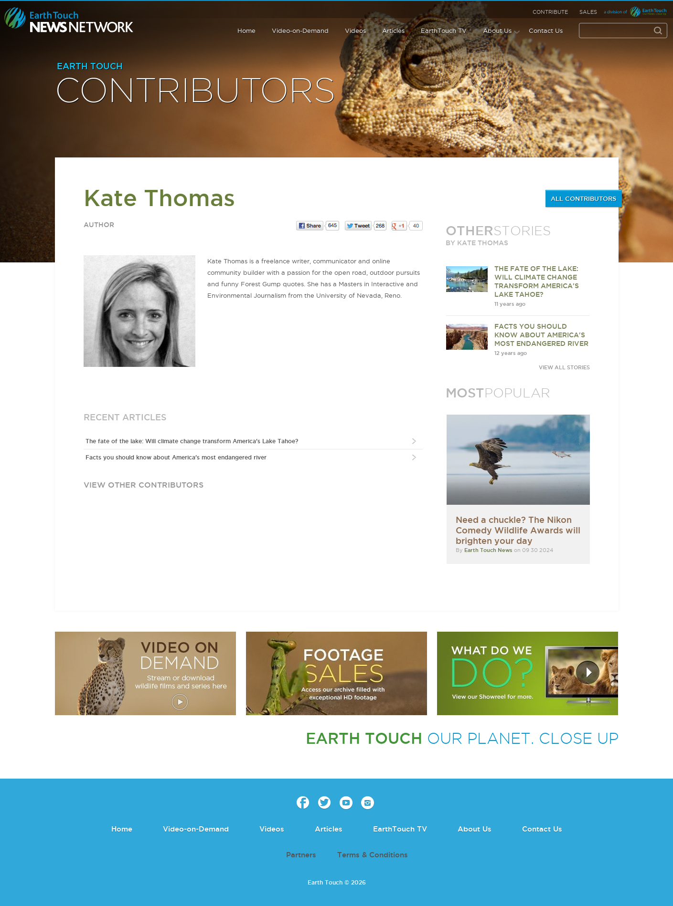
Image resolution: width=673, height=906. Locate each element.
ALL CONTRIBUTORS (583, 198)
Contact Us (546, 30)
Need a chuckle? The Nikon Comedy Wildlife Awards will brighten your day (518, 530)
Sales (588, 12)
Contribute (550, 12)
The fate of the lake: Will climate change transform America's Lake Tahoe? (191, 441)
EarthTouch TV (444, 30)
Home (246, 30)
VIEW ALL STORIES (564, 367)
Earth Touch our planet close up (69, 20)
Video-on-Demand (300, 30)
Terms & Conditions (372, 855)
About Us (497, 30)
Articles (393, 30)
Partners (301, 855)
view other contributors (143, 484)
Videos (355, 30)
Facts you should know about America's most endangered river (176, 457)
